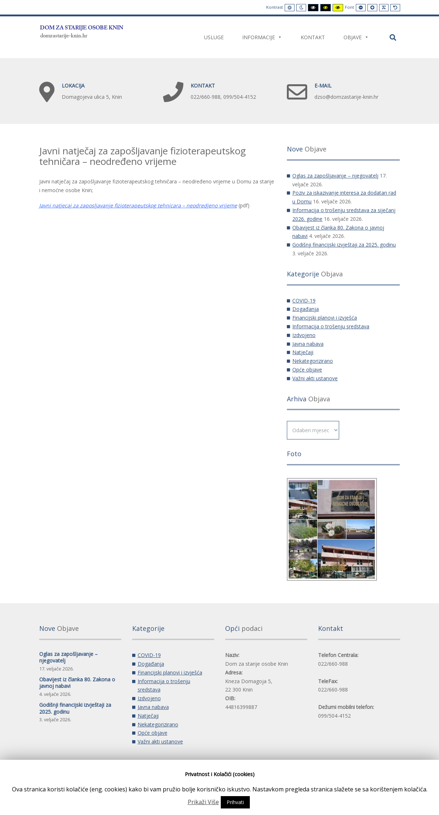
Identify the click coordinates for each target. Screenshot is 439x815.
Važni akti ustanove (315, 378)
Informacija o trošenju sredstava (330, 326)
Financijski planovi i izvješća (324, 317)
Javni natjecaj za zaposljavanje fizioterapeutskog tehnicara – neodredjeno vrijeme (138, 205)
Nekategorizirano (312, 360)
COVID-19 (304, 300)
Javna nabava (308, 343)
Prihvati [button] (235, 802)
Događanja (305, 308)
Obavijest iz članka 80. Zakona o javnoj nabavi (77, 682)
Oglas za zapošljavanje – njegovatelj (335, 175)
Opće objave (307, 369)
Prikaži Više (203, 802)
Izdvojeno (304, 335)
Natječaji (302, 352)
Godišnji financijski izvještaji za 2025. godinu (344, 244)
